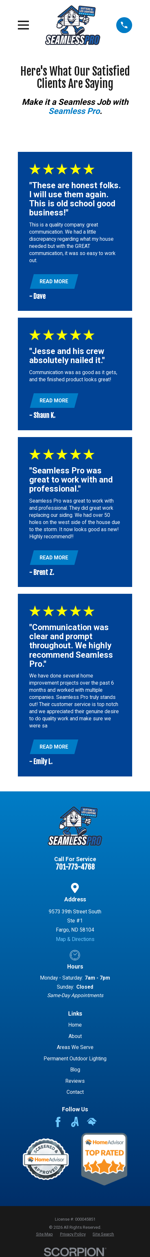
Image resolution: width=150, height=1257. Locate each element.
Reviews (75, 1081)
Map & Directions (75, 939)
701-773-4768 (75, 867)
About (75, 1036)
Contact (75, 1092)
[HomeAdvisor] (92, 1122)
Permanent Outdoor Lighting (75, 1059)
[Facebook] (58, 1122)
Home (75, 1025)
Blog (75, 1070)
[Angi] (75, 1122)
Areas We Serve (75, 1047)
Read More (54, 281)
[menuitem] (44, 1234)
